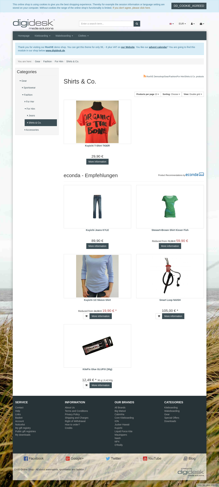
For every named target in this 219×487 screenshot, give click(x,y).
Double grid (193, 94)
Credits (68, 428)
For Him (30, 108)
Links (18, 414)
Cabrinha (119, 414)
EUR (182, 23)
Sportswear (29, 87)
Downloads (170, 421)
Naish (118, 438)
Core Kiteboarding (124, 417)
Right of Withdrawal (75, 421)
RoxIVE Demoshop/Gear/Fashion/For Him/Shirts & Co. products (174, 76)
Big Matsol (120, 411)
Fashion (27, 94)
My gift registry (23, 428)
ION (117, 421)
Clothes (83, 35)
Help (17, 411)
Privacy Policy (72, 414)
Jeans (31, 115)
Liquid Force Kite (124, 431)
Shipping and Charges (77, 417)
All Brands (120, 407)
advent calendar (158, 47)
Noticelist (20, 424)
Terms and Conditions (76, 411)
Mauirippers (121, 434)
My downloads (23, 434)
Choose (171, 94)
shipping (214, 485)
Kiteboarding (42, 35)
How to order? (72, 424)
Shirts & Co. (34, 122)
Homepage (24, 35)
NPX (117, 441)
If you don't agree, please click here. (132, 7)
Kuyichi (118, 428)
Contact (19, 407)
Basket (19, 417)
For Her (29, 101)
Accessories (32, 129)
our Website (128, 47)
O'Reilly (119, 445)
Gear (23, 80)
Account (19, 421)
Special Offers (171, 417)
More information (97, 161)
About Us (70, 407)
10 (147, 94)
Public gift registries (25, 431)
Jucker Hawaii (122, 424)
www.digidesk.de (55, 50)
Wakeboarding (64, 35)
